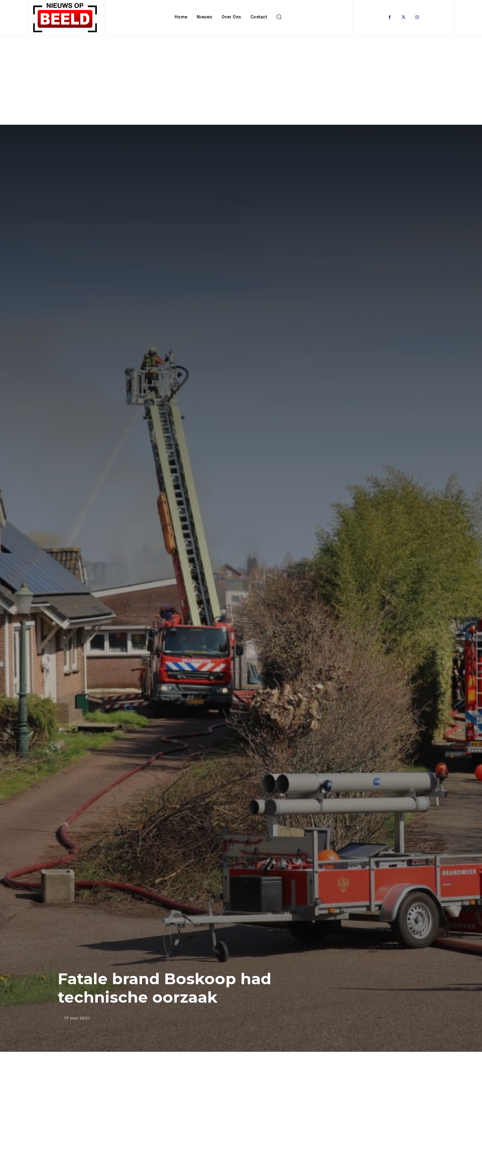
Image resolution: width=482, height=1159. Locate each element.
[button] (279, 17)
